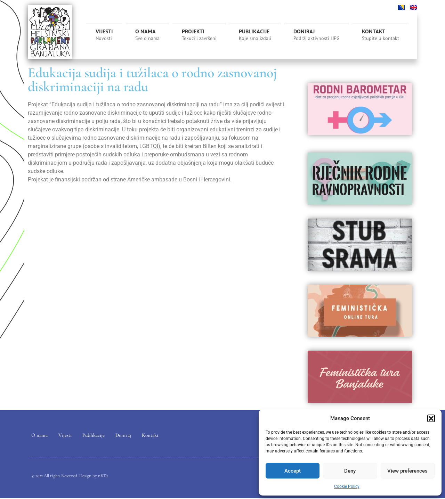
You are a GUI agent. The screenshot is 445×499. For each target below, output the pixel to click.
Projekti (199, 36)
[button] (431, 418)
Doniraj (316, 35)
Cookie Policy (346, 486)
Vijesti (104, 35)
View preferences (407, 471)
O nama (147, 35)
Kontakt (380, 35)
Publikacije (255, 35)
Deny (350, 471)
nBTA (103, 476)
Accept (292, 471)
